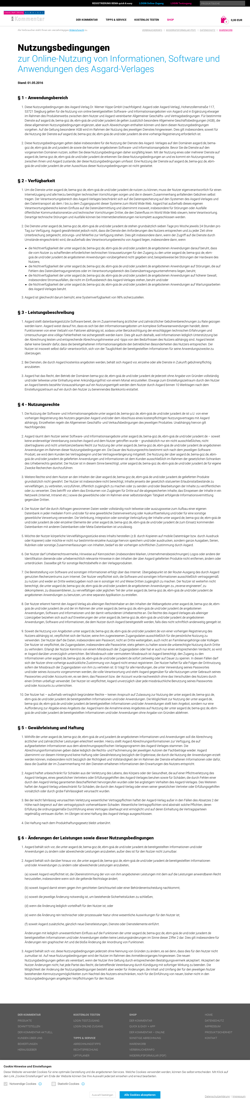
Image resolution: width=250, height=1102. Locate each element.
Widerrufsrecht (77, 30)
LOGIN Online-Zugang (151, 3)
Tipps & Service (116, 19)
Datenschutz (207, 30)
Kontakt (211, 1038)
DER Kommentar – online (147, 1032)
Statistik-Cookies (65, 1084)
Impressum (238, 1096)
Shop (170, 19)
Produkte (25, 1020)
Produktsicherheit (218, 1032)
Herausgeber (27, 1049)
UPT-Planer (81, 1055)
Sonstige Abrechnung (145, 1038)
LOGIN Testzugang (181, 3)
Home (209, 1014)
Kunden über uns (30, 1038)
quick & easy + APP (142, 1026)
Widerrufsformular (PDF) (181, 30)
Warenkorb (225, 30)
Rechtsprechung (85, 1049)
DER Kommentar (87, 19)
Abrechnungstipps (87, 1044)
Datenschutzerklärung (217, 1096)
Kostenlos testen (146, 19)
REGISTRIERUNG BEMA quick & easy (112, 3)
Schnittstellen (29, 1026)
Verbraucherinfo (152, 30)
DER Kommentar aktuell (35, 1032)
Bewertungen (28, 1044)
